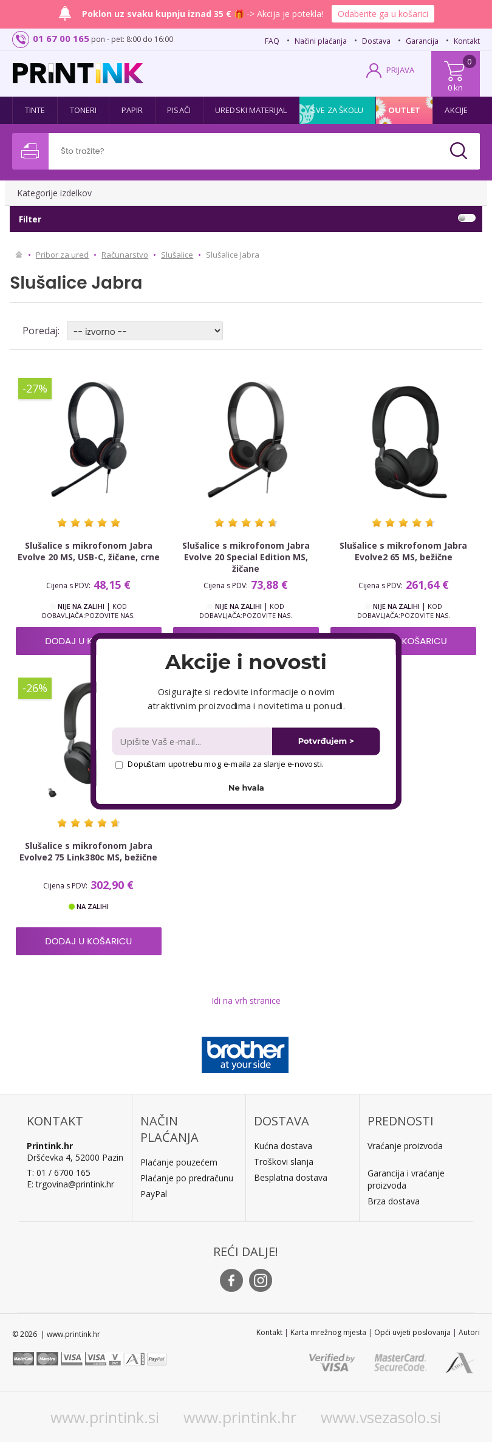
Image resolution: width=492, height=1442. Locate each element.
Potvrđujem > (326, 741)
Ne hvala (246, 787)
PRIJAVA (400, 69)
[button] (246, 662)
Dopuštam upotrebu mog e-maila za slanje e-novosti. (219, 763)
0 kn (455, 87)
